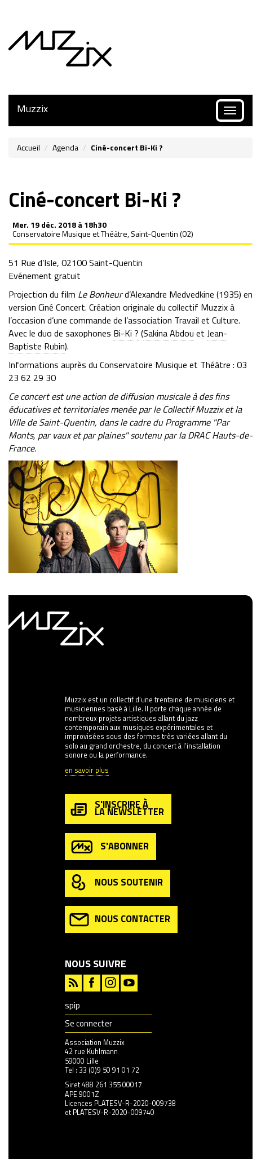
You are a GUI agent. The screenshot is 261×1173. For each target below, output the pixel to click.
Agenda (65, 147)
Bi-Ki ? (126, 333)
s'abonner (109, 847)
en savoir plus (87, 771)
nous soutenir (116, 883)
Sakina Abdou (168, 333)
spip (72, 1005)
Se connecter (88, 1023)
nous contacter (119, 919)
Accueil (28, 147)
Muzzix (32, 108)
